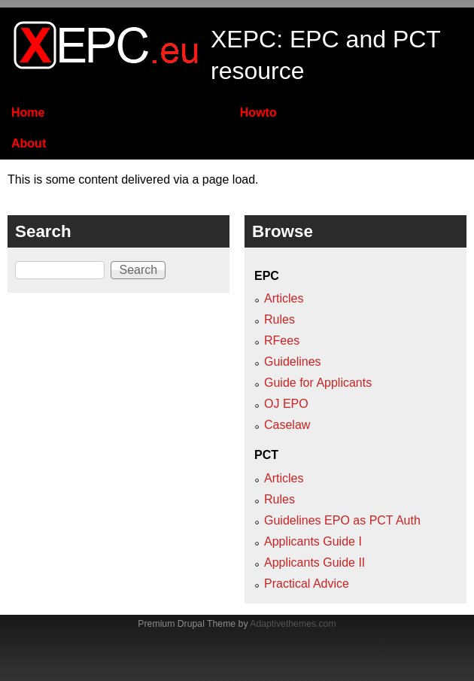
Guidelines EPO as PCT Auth (342, 520)
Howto (258, 112)
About (28, 143)
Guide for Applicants (318, 382)
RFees (281, 340)
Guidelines (292, 361)
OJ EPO (286, 403)
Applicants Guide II (314, 562)
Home (27, 112)
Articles (283, 298)
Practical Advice (306, 583)
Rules (279, 319)
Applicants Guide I (313, 541)
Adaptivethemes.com (293, 624)
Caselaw (287, 424)
